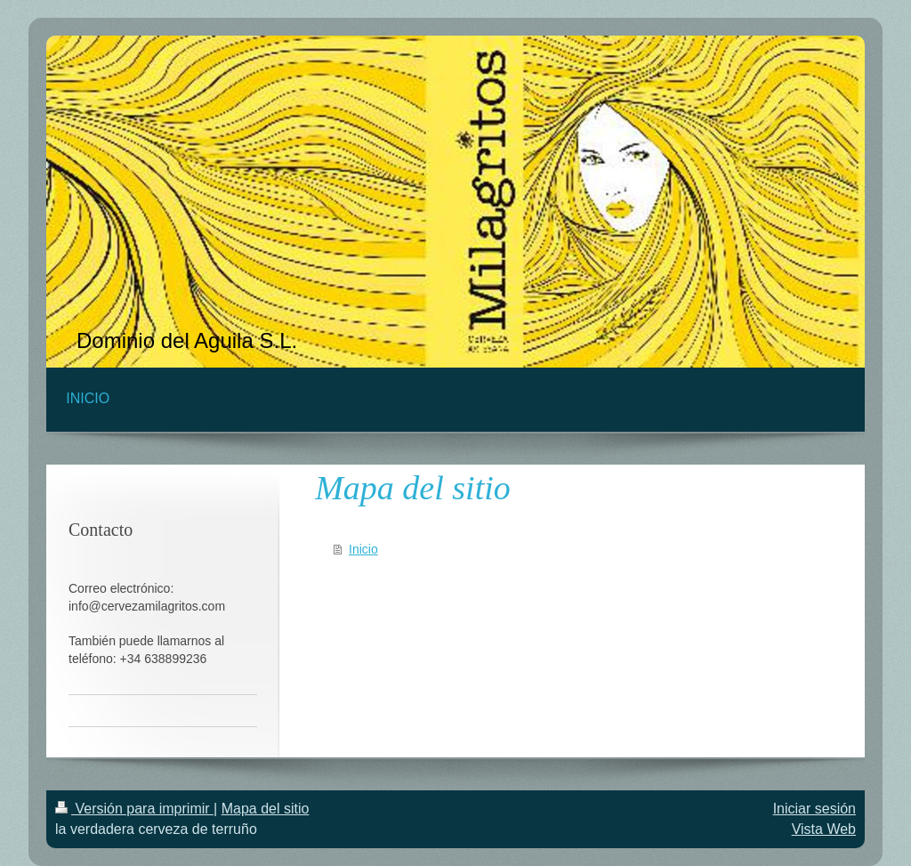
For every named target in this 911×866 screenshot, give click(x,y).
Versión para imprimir (134, 808)
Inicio (363, 549)
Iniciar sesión (814, 808)
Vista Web (824, 829)
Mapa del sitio (266, 808)
